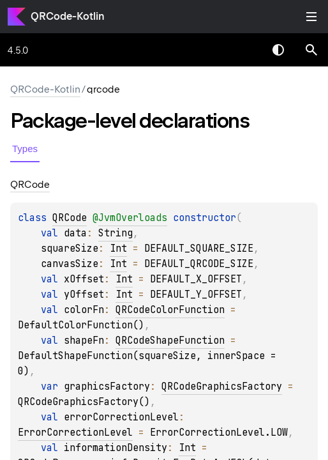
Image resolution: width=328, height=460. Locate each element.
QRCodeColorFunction (170, 309)
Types (25, 148)
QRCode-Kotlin (68, 16)
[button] (311, 49)
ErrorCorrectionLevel (75, 432)
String (115, 233)
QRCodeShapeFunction (170, 340)
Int (118, 248)
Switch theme (278, 49)
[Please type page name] (311, 49)
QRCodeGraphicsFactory (221, 386)
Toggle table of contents (311, 16)
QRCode (69, 217)
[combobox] (245, 49)
